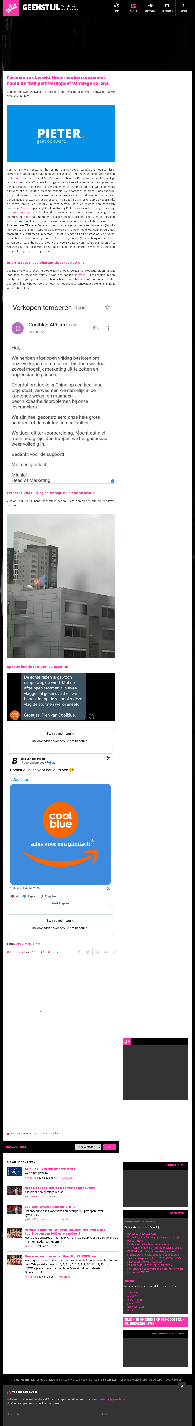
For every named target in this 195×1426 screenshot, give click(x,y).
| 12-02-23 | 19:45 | (55, 1177)
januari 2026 (134, 1303)
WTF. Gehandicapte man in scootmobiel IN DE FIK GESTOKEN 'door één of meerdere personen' (154, 1249)
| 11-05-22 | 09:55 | (56, 1196)
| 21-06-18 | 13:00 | (53, 1246)
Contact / (42, 1380)
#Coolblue (19, 779)
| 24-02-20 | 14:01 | (42, 952)
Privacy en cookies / (81, 1380)
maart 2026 (133, 1296)
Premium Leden (35, 1241)
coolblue (19, 944)
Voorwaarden (174, 1380)
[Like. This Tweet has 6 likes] (14, 896)
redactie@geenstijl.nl (112, 1399)
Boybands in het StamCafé (141, 1233)
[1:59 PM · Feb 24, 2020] (25, 888)
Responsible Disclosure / (134, 1380)
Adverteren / (157, 1380)
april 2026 (132, 1292)
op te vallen (14, 178)
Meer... (131, 1310)
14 (106, 1264)
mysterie (29, 944)
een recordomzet (18, 213)
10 (88, 1264)
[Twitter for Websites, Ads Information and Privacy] (108, 888)
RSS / (66, 1380)
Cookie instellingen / (106, 1380)
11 (93, 1264)
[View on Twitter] (108, 760)
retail (38, 944)
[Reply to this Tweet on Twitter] (28, 896)
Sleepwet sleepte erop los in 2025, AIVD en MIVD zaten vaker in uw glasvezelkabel (154, 1260)
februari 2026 (134, 1299)
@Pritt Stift (31, 1219)
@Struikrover (32, 1196)
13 (102, 1264)
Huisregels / (55, 1380)
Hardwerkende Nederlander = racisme (148, 1244)
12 (97, 1264)
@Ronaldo (30, 1246)
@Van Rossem (15, 952)
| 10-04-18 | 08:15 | (53, 1276)
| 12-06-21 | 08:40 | (53, 1219)
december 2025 (136, 1306)
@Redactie (30, 1177)
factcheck (81, 275)
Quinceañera (33, 1272)
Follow (51, 762)
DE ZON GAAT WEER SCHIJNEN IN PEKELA (150, 1265)
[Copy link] (47, 896)
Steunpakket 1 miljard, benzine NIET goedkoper (153, 1254)
